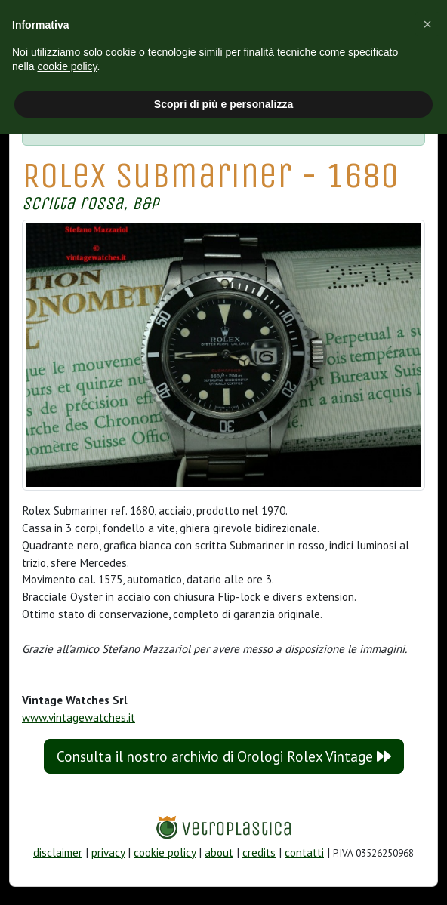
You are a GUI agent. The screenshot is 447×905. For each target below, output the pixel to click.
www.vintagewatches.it (78, 717)
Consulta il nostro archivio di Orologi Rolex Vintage (224, 756)
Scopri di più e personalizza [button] (223, 104)
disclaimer (57, 852)
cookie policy (165, 852)
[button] (427, 24)
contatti (304, 852)
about (219, 852)
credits (259, 852)
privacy (108, 852)
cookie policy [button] (67, 66)
